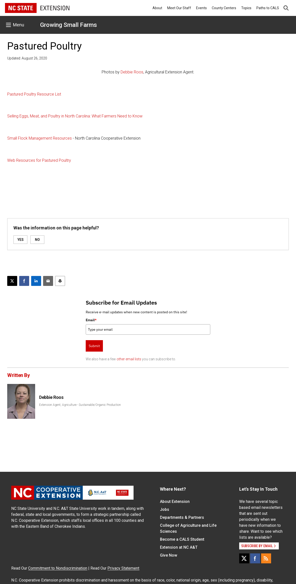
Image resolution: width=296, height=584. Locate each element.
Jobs (164, 509)
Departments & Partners (182, 517)
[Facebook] (255, 558)
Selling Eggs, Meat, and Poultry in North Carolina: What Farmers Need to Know (75, 116)
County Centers (224, 8)
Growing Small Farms (68, 24)
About (157, 8)
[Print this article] (60, 281)
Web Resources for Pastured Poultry (39, 160)
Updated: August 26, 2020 (27, 58)
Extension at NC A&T (179, 547)
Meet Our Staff (179, 8)
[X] (244, 558)
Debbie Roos (132, 72)
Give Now (168, 555)
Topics (246, 8)
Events (201, 8)
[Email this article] (48, 281)
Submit (94, 346)
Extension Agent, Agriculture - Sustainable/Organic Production (80, 405)
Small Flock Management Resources (39, 138)
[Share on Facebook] (24, 281)
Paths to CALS (267, 8)
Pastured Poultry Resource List (34, 94)
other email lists (129, 359)
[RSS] (266, 558)
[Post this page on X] (12, 281)
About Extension (175, 501)
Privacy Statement (123, 568)
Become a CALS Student (182, 539)
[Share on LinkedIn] (36, 281)
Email (91, 320)
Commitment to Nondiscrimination (57, 568)
